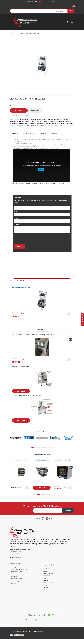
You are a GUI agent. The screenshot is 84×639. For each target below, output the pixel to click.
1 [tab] (34, 494)
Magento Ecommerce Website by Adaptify (24, 620)
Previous (72, 277)
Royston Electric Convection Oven (62, 461)
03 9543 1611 (18, 557)
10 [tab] (49, 494)
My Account (67, 6)
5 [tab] (42, 494)
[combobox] (30, 11)
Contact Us (46, 576)
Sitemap (45, 587)
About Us (46, 569)
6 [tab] (43, 494)
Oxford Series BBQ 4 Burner (19, 460)
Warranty (55, 133)
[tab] (15, 134)
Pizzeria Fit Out (15, 583)
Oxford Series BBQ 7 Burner (41, 460)
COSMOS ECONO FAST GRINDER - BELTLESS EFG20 (27, 395)
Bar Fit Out (14, 576)
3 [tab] (38, 494)
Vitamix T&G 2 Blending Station (21, 287)
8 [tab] (46, 494)
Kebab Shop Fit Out (16, 578)
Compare (13, 116)
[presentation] (27, 238)
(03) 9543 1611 (32, 2)
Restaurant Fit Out (16, 571)
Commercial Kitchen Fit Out (19, 569)
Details (15, 133)
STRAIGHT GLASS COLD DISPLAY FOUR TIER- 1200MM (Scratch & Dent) (33, 335)
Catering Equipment (17, 567)
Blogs (45, 585)
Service (45, 571)
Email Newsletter (48, 583)
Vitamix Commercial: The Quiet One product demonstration (30, 183)
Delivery (44, 133)
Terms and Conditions (49, 573)
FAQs (45, 578)
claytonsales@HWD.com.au (51, 2)
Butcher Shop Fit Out (17, 581)
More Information (29, 133)
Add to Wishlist (23, 116)
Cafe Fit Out (14, 574)
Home (11, 33)
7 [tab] (45, 494)
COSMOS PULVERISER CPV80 (20, 366)
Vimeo (64, 183)
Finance (45, 580)
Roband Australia (55, 183)
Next (74, 277)
